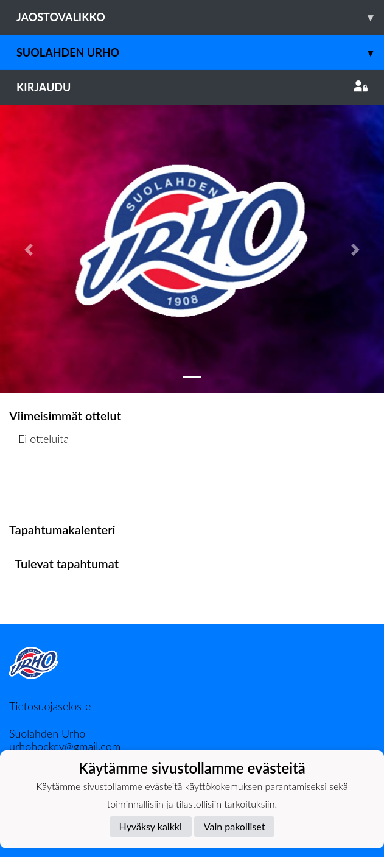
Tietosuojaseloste (50, 706)
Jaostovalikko (200, 17)
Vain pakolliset (234, 826)
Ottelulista (39, 486)
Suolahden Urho (200, 52)
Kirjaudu (192, 87)
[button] (29, 249)
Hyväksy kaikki (150, 826)
